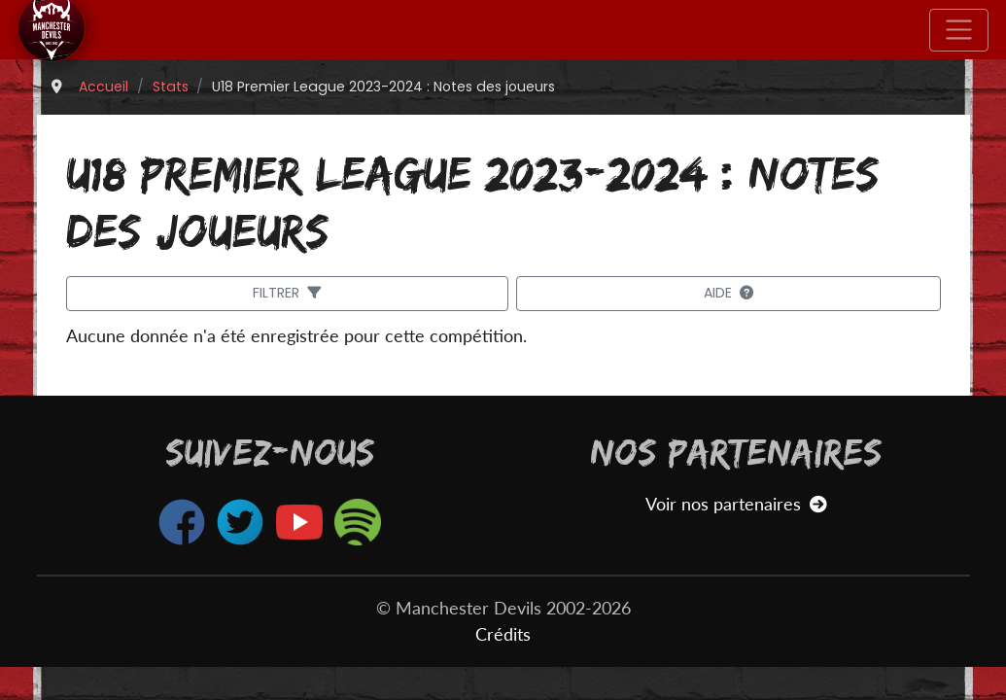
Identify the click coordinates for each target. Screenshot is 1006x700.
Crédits (503, 634)
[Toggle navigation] (959, 30)
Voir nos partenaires (736, 504)
